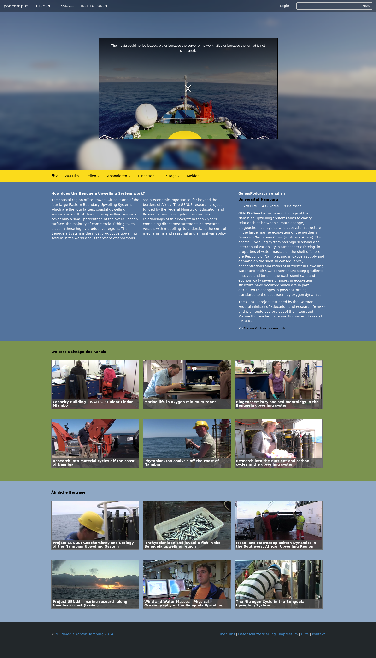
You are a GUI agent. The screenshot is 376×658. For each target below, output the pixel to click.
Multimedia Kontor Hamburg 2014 (84, 634)
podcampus (16, 6)
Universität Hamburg (258, 199)
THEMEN (44, 6)
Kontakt (318, 634)
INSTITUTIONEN (94, 6)
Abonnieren (118, 176)
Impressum (288, 634)
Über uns (227, 634)
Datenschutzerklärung (257, 634)
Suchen (364, 6)
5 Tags (172, 176)
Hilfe (305, 634)
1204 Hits (71, 176)
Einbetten (148, 176)
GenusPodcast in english (264, 328)
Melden (193, 176)
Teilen (93, 176)
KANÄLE (67, 6)
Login (284, 6)
